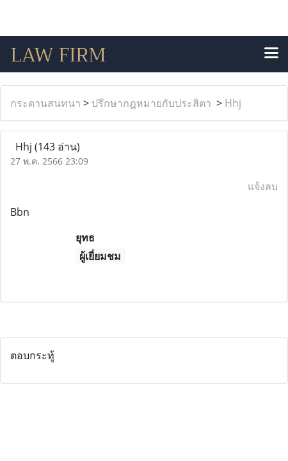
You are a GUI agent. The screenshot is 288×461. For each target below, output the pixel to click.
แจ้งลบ (263, 186)
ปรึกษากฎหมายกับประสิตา (153, 103)
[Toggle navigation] (271, 54)
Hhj (233, 103)
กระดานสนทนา (45, 103)
